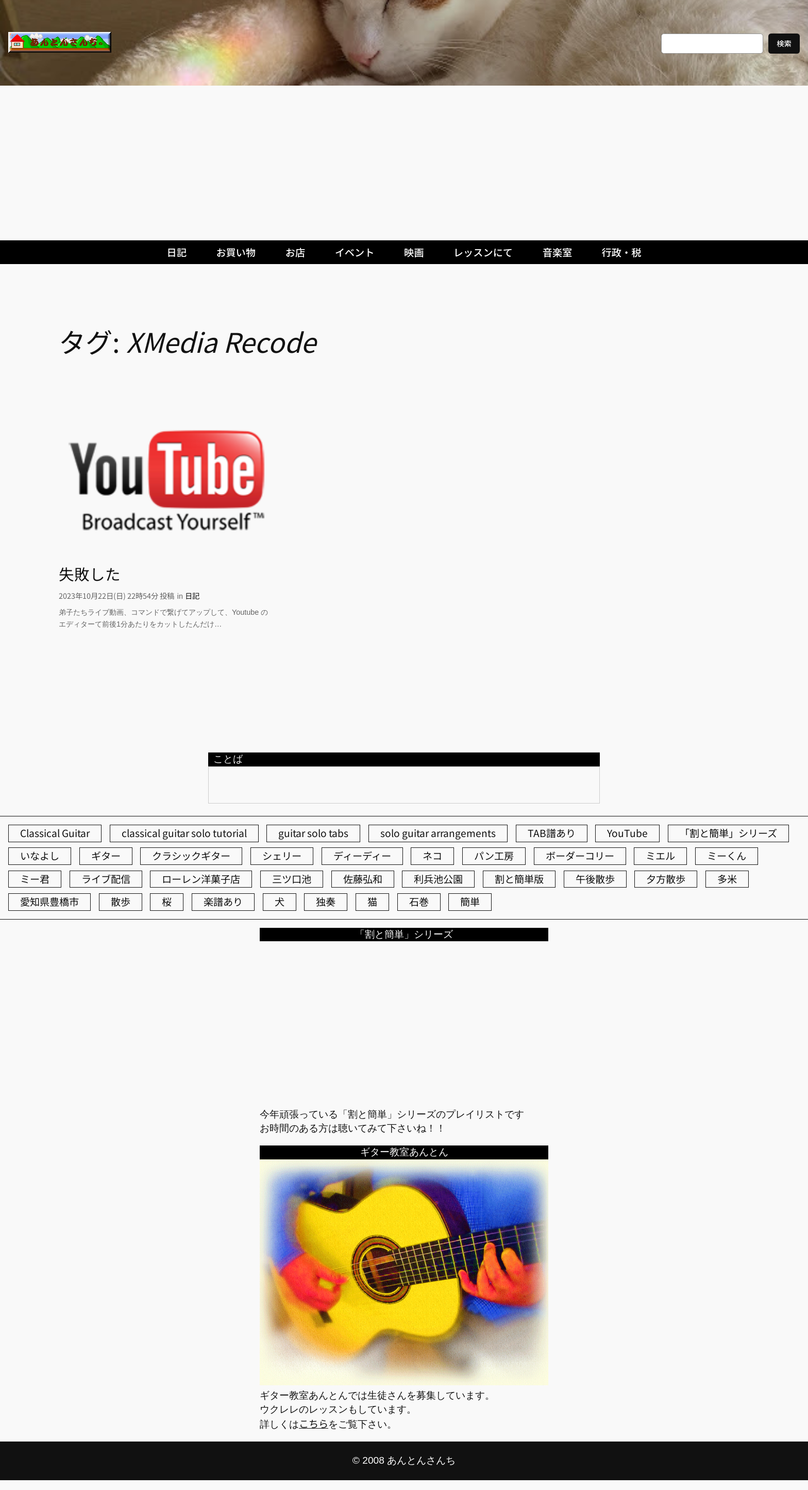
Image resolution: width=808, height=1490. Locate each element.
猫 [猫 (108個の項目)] (372, 901)
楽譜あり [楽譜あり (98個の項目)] (223, 901)
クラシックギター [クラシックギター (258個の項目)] (191, 855)
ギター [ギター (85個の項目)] (106, 855)
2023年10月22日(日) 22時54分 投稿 (116, 595)
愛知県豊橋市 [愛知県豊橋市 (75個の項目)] (49, 901)
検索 (784, 43)
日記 (192, 595)
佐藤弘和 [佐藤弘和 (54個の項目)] (362, 879)
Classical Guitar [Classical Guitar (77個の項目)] (55, 833)
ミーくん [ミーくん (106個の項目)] (726, 855)
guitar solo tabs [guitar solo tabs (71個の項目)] (313, 833)
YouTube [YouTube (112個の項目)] (627, 833)
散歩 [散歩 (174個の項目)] (120, 901)
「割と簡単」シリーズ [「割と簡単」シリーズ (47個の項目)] (728, 833)
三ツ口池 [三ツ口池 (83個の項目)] (291, 879)
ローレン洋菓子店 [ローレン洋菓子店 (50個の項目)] (201, 879)
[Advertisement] (404, 163)
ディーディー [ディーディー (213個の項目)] (362, 855)
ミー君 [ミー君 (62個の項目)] (34, 879)
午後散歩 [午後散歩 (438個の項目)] (595, 879)
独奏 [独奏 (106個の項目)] (325, 901)
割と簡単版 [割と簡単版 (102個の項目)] (519, 879)
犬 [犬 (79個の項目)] (279, 901)
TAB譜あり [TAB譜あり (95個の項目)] (552, 833)
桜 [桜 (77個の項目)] (167, 901)
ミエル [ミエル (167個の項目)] (660, 855)
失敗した (90, 574)
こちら (313, 1423)
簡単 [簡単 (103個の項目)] (470, 901)
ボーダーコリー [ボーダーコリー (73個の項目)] (580, 855)
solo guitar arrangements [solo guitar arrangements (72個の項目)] (438, 833)
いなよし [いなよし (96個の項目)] (39, 855)
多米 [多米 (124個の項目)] (727, 879)
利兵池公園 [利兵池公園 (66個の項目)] (438, 879)
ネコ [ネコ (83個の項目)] (432, 855)
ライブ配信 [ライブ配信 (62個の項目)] (105, 879)
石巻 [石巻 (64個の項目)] (419, 901)
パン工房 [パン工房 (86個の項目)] (494, 855)
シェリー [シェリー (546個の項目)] (281, 855)
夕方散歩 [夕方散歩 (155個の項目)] (665, 879)
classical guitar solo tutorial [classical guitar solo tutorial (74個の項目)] (184, 833)
